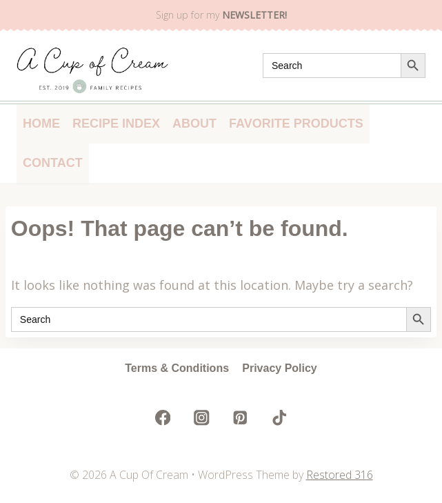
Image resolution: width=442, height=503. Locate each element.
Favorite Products (296, 123)
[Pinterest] (240, 417)
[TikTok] (278, 417)
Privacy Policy (279, 368)
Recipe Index (116, 123)
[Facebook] (163, 417)
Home (41, 123)
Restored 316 (339, 474)
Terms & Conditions (177, 368)
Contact (53, 163)
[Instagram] (201, 417)
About (194, 123)
